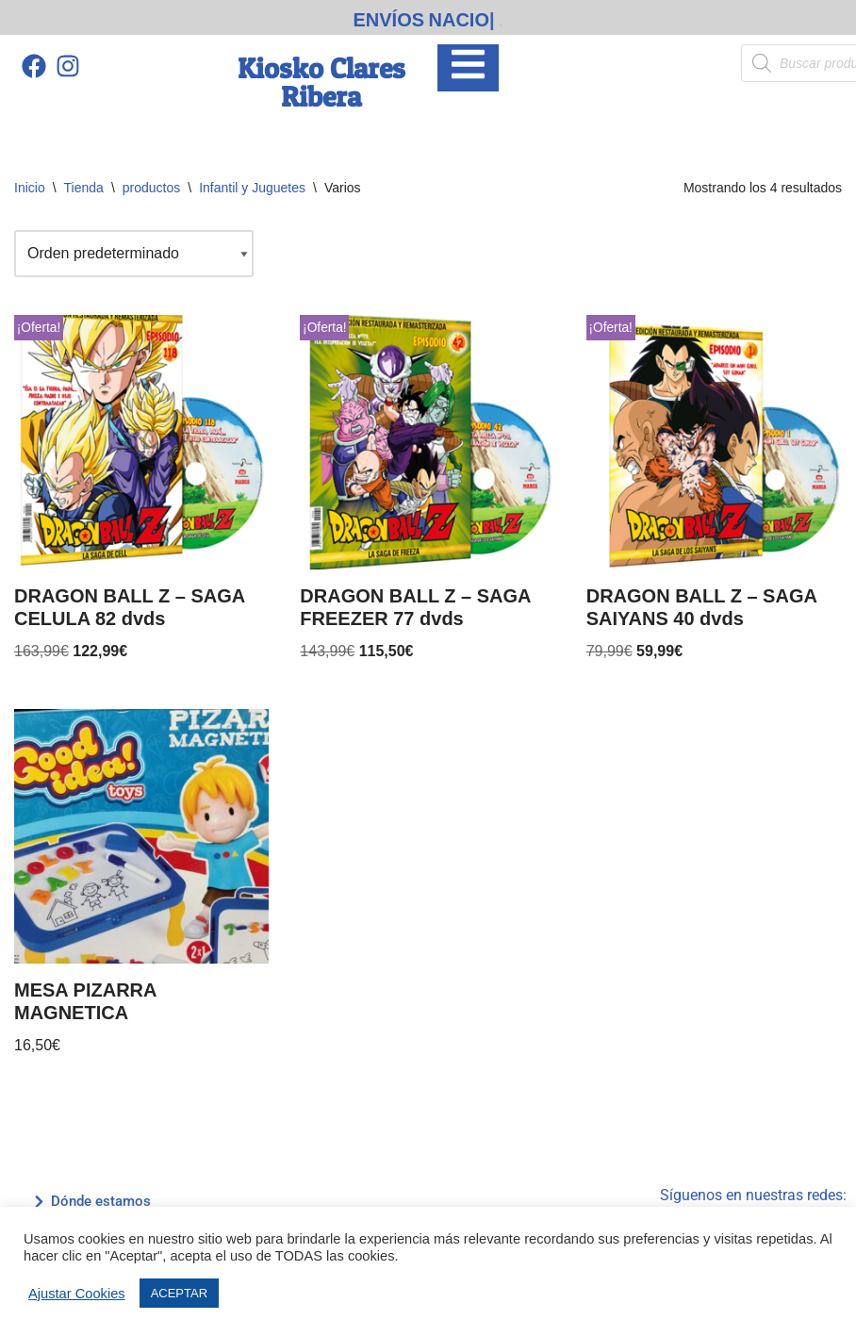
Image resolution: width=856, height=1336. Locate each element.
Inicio (29, 187)
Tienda (84, 187)
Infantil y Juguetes (252, 187)
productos (151, 187)
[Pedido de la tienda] (134, 253)
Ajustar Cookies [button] (76, 1293)
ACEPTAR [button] (179, 1293)
